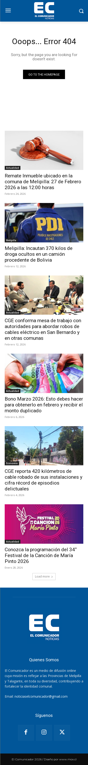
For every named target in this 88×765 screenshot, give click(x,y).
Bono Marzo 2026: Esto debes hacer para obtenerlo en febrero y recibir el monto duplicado (44, 404)
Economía (12, 463)
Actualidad (12, 167)
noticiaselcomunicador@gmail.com (41, 696)
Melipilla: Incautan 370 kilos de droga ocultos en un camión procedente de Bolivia (39, 254)
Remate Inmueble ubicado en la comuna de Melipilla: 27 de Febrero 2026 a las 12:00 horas (43, 181)
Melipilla (11, 240)
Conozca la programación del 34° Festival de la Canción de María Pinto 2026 (41, 555)
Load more (44, 576)
